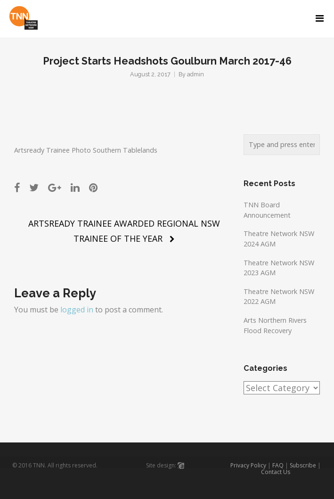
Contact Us (275, 472)
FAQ (278, 465)
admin (195, 74)
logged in (76, 309)
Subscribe (303, 465)
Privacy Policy (248, 465)
